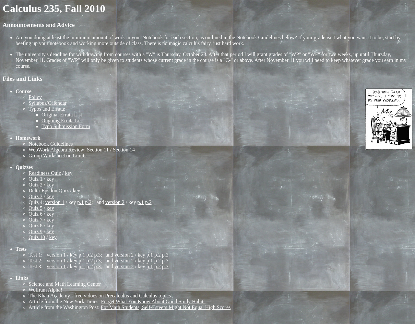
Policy (35, 97)
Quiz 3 (35, 196)
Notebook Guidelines (51, 144)
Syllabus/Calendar (47, 103)
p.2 (88, 202)
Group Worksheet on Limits (57, 155)
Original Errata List (62, 114)
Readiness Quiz (45, 173)
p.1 (80, 202)
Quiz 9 (35, 231)
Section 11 (98, 149)
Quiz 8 (35, 225)
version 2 (114, 202)
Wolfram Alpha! (45, 290)
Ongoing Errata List (62, 120)
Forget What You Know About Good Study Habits (153, 301)
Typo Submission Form (66, 126)
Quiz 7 (35, 219)
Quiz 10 (37, 237)
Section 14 (124, 149)
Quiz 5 (35, 208)
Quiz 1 (35, 179)
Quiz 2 (35, 184)
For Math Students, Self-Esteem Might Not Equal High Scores (166, 307)
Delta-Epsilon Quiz (49, 190)
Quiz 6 (35, 214)
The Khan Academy (49, 295)
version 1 (55, 202)
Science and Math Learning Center (65, 284)
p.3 (97, 255)
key (68, 173)
